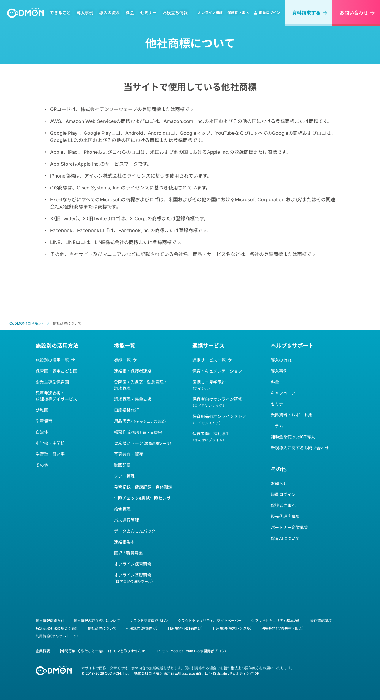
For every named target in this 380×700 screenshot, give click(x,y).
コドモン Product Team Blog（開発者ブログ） (190, 651)
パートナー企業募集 (289, 527)
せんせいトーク (143, 443)
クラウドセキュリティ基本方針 (276, 620)
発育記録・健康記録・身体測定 (143, 487)
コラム (277, 425)
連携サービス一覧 (209, 359)
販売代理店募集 (285, 516)
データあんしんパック (135, 530)
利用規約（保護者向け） (185, 628)
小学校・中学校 (50, 443)
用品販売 (140, 421)
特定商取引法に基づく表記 (57, 628)
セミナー (148, 12)
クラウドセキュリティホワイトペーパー (210, 620)
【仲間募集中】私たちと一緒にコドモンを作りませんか (102, 651)
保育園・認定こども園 (56, 370)
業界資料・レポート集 (291, 414)
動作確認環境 (321, 620)
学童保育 (44, 421)
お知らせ (279, 483)
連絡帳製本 (124, 541)
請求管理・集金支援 (132, 399)
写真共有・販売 (128, 454)
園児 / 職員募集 (128, 552)
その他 (42, 465)
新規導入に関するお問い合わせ (300, 447)
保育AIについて (285, 538)
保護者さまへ (238, 12)
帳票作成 (138, 432)
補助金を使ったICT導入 (293, 436)
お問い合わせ (354, 13)
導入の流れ (109, 12)
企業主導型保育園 (52, 381)
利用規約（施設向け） (142, 628)
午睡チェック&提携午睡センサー (144, 498)
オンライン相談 (210, 12)
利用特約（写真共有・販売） (282, 628)
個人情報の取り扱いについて (97, 620)
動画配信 (122, 465)
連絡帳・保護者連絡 (132, 370)
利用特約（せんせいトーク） (57, 636)
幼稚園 (42, 410)
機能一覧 (122, 359)
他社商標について (102, 628)
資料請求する (306, 13)
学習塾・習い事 (50, 454)
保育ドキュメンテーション (217, 370)
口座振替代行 (126, 410)
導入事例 (85, 12)
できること (60, 12)
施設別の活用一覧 (52, 359)
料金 (130, 12)
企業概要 (43, 651)
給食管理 (122, 508)
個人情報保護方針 (50, 620)
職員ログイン (267, 12)
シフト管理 (124, 476)
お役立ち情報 (175, 12)
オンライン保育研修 (132, 563)
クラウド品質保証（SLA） (148, 620)
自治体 (42, 432)
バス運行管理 (126, 519)
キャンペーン (283, 392)
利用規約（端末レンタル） (232, 628)
